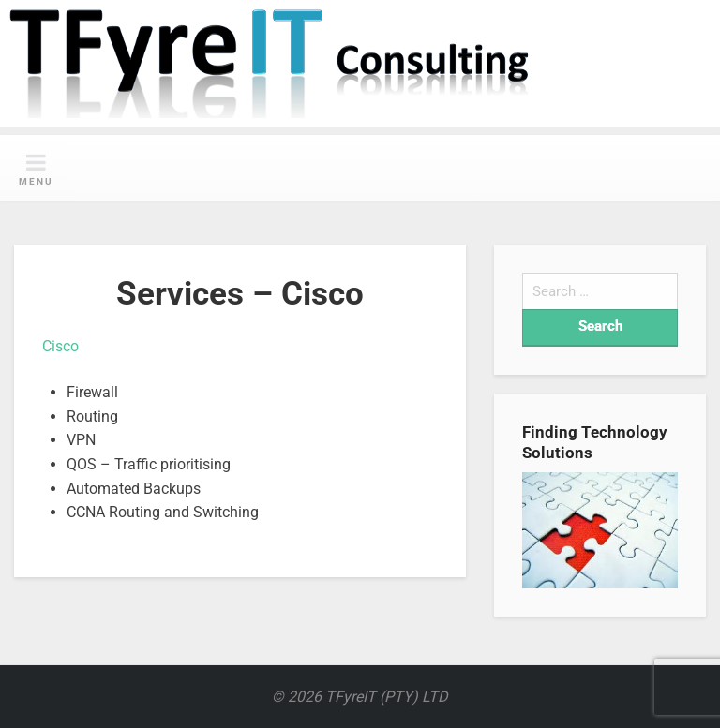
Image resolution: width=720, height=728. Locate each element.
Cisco (60, 346)
